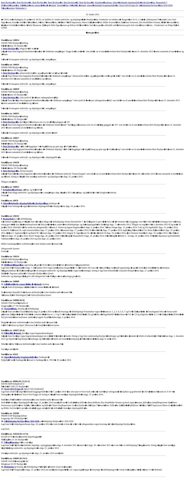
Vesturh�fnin (63, 5)
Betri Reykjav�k (8, 2)
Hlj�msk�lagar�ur (10, 5)
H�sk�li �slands (78, 5)
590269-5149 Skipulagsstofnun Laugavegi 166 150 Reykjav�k (14, 417)
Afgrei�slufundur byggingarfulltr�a (102, 5)
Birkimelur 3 (20, 8)
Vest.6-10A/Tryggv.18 (128, 5)
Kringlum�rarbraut (103, 2)
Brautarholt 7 (161, 2)
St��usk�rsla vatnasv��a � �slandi (38, 5)
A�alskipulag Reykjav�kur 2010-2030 (155, 5)
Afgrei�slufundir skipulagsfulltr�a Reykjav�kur (134, 2)
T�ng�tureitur (7, 8)
